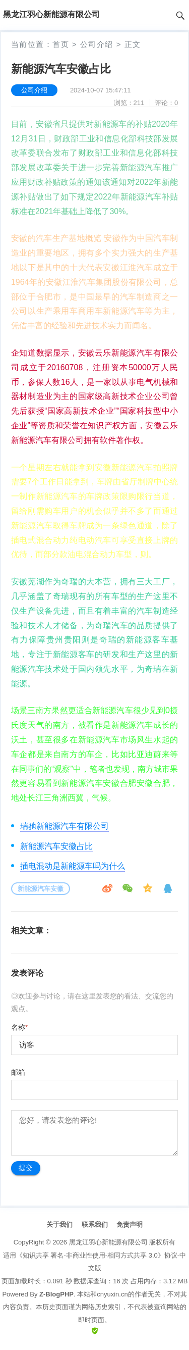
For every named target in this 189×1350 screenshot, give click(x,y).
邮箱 (18, 1072)
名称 (19, 1027)
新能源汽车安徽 (41, 888)
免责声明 (129, 1224)
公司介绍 (96, 44)
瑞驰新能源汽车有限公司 (64, 826)
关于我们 (59, 1224)
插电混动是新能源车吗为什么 (72, 866)
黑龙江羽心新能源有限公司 (108, 1242)
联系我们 (95, 1224)
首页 (60, 44)
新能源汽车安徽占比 (56, 846)
